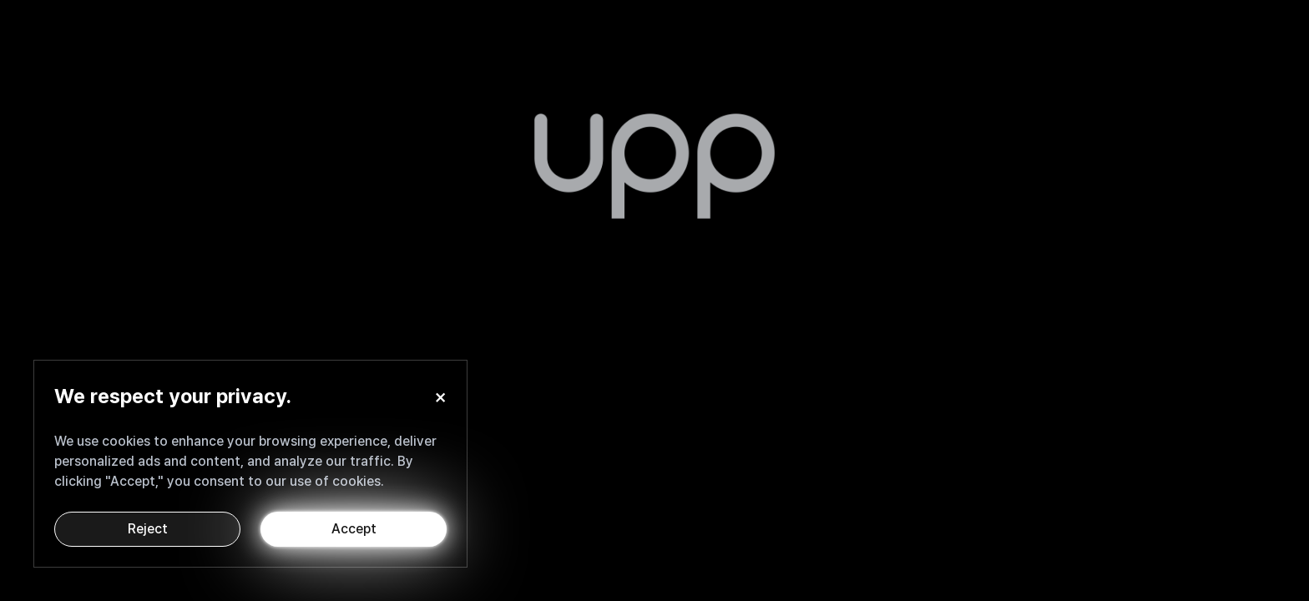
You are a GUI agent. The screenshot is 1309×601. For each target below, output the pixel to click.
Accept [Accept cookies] (354, 529)
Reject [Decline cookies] (148, 529)
